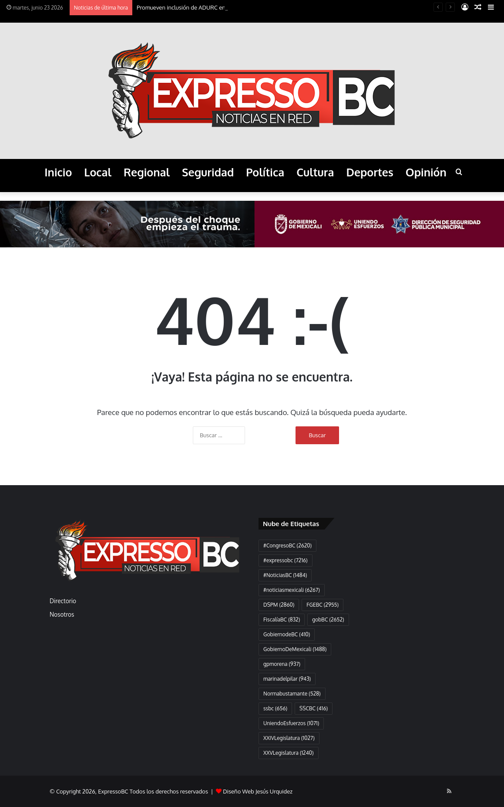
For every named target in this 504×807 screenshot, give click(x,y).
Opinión (426, 172)
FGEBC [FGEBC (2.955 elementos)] (322, 604)
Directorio (63, 600)
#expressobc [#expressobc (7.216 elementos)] (285, 560)
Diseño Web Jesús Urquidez (257, 791)
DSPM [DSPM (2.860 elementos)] (278, 604)
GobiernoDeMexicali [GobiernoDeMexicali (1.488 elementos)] (294, 649)
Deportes (369, 172)
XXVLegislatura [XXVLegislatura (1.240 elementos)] (288, 753)
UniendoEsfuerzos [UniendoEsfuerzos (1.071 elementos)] (291, 723)
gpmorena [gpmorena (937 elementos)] (281, 664)
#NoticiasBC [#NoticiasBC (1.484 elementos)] (285, 575)
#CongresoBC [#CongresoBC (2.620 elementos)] (287, 545)
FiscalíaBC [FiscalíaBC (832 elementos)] (281, 619)
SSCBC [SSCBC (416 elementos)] (313, 708)
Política (265, 172)
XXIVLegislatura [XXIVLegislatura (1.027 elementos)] (289, 738)
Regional (147, 172)
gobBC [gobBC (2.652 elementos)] (328, 619)
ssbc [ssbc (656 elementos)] (275, 708)
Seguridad (208, 172)
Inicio (58, 172)
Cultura (315, 172)
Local (97, 172)
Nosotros (62, 614)
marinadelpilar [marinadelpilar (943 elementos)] (287, 678)
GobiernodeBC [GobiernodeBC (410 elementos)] (286, 634)
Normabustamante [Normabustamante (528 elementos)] (292, 693)
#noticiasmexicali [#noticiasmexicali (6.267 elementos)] (291, 590)
